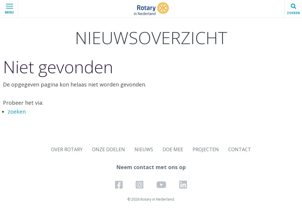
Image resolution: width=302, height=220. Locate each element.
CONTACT (239, 149)
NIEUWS (143, 149)
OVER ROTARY (67, 149)
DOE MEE (173, 149)
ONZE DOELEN (108, 149)
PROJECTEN (206, 149)
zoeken (17, 111)
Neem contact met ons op (151, 167)
